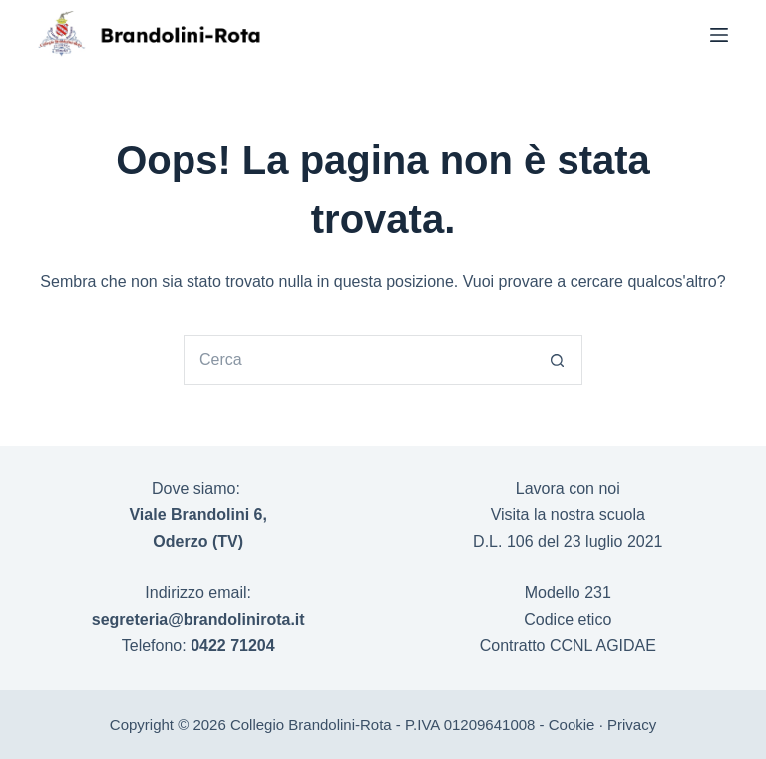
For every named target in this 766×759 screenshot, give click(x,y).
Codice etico (567, 619)
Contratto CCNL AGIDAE (568, 645)
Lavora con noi (568, 488)
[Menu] (719, 35)
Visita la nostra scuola (568, 514)
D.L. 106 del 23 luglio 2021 (567, 541)
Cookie (572, 724)
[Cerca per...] (358, 360)
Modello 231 (568, 592)
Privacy (631, 724)
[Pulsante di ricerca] (557, 360)
